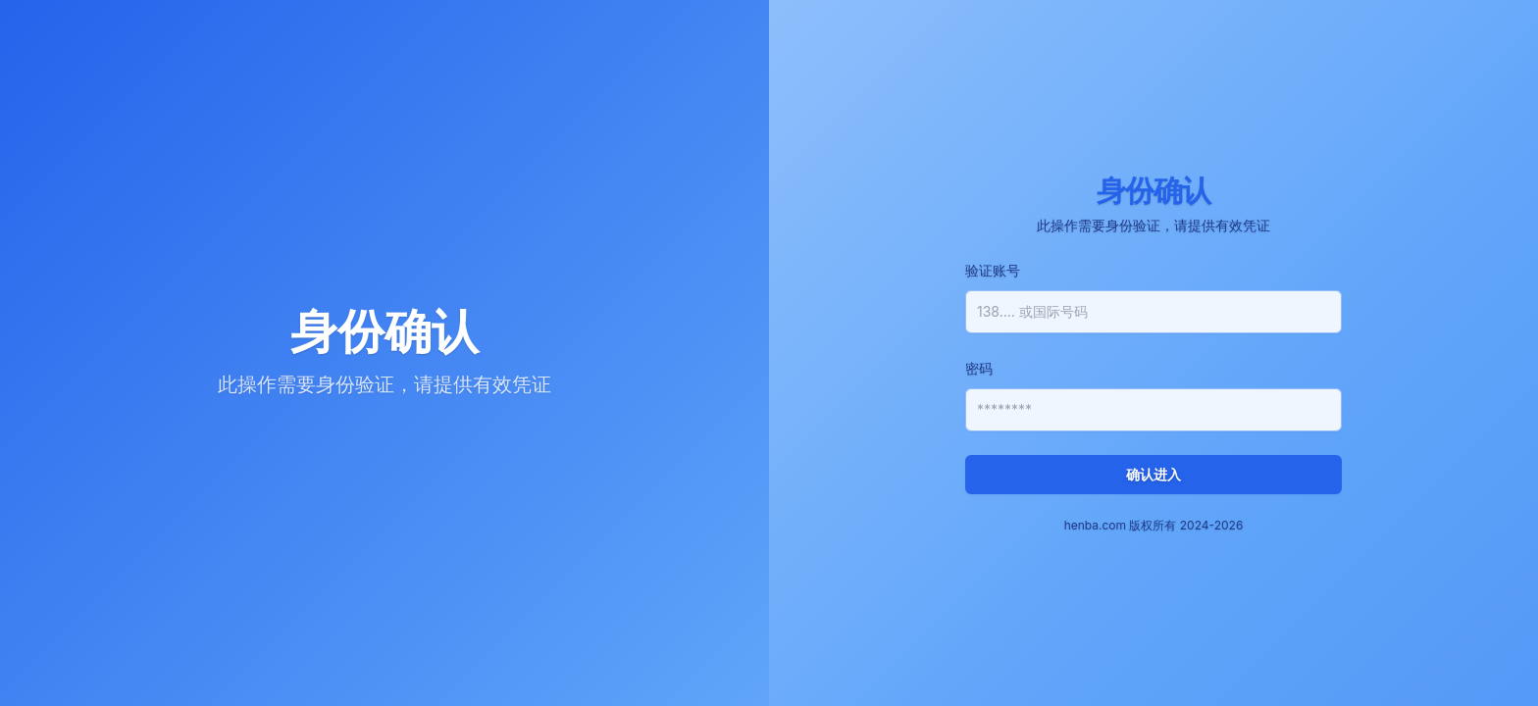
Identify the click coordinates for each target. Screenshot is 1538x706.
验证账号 (992, 270)
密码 (979, 368)
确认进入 (1153, 474)
